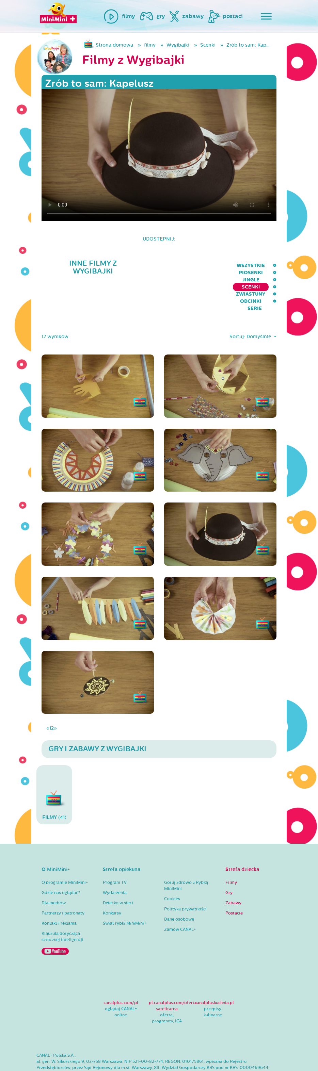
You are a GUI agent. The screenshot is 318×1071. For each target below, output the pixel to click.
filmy (150, 45)
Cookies (172, 871)
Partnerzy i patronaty (63, 885)
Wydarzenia (115, 864)
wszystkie (50, 265)
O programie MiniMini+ (65, 854)
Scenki (208, 45)
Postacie (234, 885)
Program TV (115, 854)
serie (269, 265)
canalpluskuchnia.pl (214, 974)
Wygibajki (177, 45)
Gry (229, 864)
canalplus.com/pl (121, 974)
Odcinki (240, 265)
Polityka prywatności (185, 881)
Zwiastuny (203, 265)
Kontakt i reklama (59, 895)
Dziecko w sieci (118, 875)
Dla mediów (54, 875)
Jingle (120, 265)
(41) (54, 766)
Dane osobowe (179, 891)
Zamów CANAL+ (180, 901)
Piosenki (88, 265)
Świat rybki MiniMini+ (124, 895)
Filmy (231, 854)
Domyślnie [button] (259, 309)
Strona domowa (114, 45)
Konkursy (112, 885)
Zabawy (233, 875)
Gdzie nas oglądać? (61, 864)
